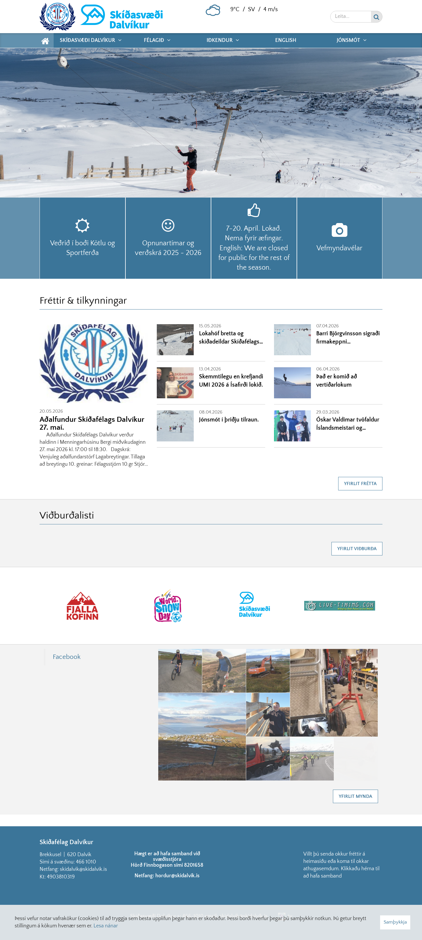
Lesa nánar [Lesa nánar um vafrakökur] (105, 926)
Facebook (67, 657)
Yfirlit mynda (355, 796)
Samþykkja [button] (395, 922)
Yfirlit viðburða (357, 548)
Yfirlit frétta (360, 483)
